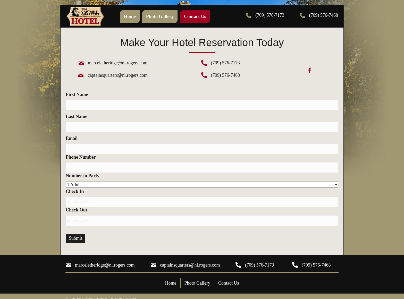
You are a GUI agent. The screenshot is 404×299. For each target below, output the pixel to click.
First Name (77, 94)
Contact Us (228, 277)
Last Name (76, 115)
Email (72, 136)
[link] (130, 16)
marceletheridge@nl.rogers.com (117, 62)
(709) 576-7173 (269, 15)
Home (170, 277)
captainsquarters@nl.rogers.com (118, 75)
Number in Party (82, 171)
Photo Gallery (197, 277)
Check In (75, 187)
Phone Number (81, 154)
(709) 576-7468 (323, 15)
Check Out (76, 205)
